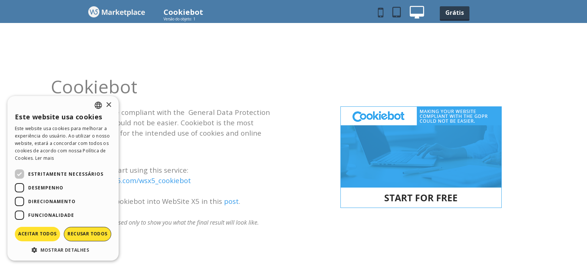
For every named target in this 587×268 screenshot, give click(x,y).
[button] (63, 249)
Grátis (454, 13)
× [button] (108, 105)
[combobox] (98, 105)
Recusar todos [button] (87, 234)
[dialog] (63, 178)
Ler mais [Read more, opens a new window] (44, 158)
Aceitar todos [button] (37, 234)
